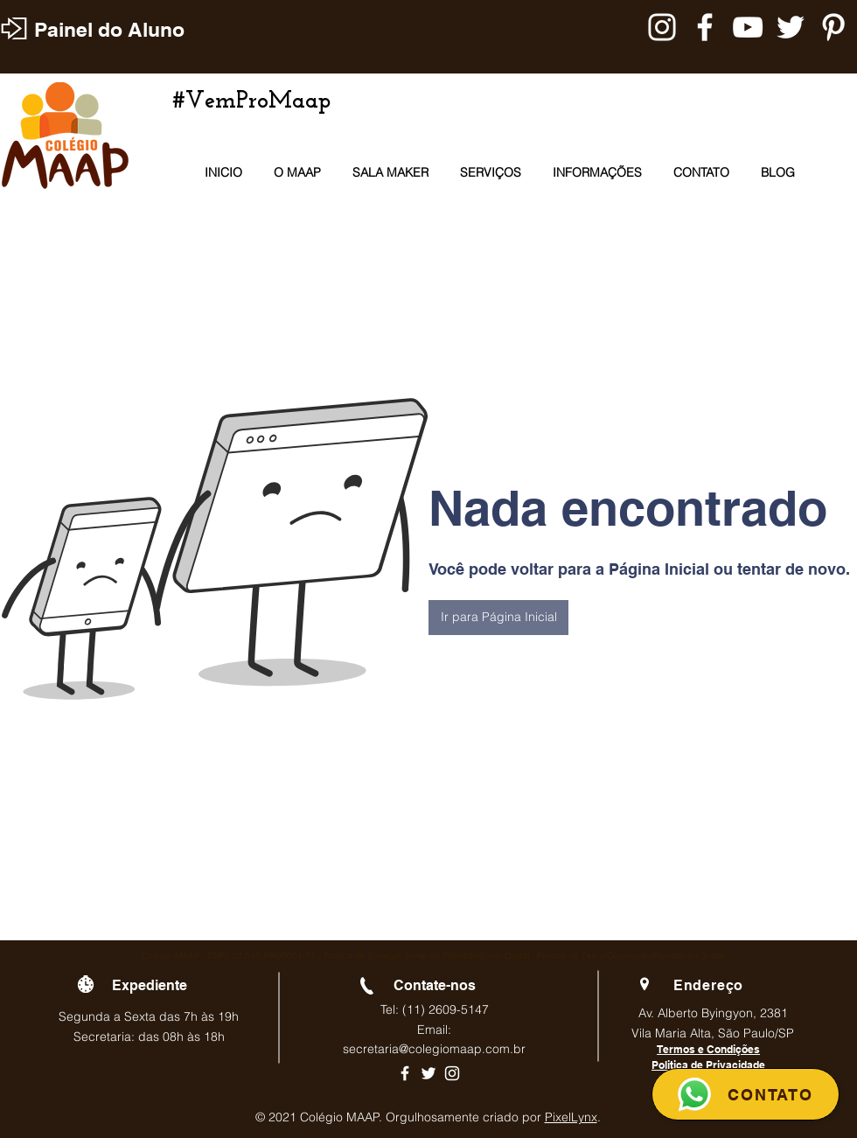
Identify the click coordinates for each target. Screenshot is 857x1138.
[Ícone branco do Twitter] (428, 1073)
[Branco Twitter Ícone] (790, 27)
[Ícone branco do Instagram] (452, 1073)
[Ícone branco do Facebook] (405, 1073)
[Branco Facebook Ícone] (704, 27)
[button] (498, 617)
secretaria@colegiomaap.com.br (434, 1049)
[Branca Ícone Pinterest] (833, 27)
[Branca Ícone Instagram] (662, 27)
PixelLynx (571, 1117)
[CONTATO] (745, 1094)
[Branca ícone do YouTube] (747, 27)
